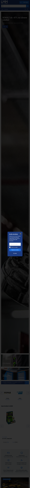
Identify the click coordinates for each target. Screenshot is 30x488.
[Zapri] (20, 234)
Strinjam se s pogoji (14, 247)
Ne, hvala (15, 253)
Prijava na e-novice (15, 249)
